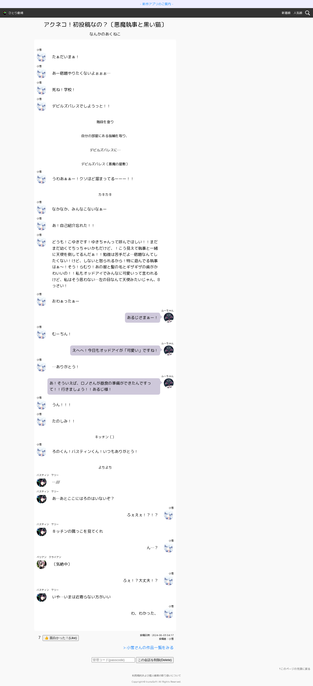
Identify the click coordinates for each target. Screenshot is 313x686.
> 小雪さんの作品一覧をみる (148, 647)
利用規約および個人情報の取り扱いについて (156, 675)
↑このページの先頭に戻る (294, 669)
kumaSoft (152, 681)
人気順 (297, 13)
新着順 (286, 13)
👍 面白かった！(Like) (61, 638)
